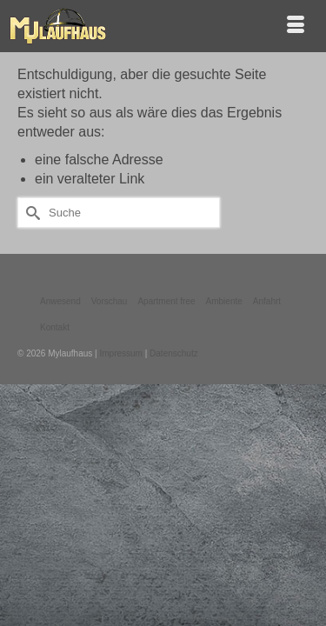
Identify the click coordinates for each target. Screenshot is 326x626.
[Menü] (295, 26)
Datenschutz (174, 353)
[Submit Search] (30, 212)
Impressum (120, 353)
